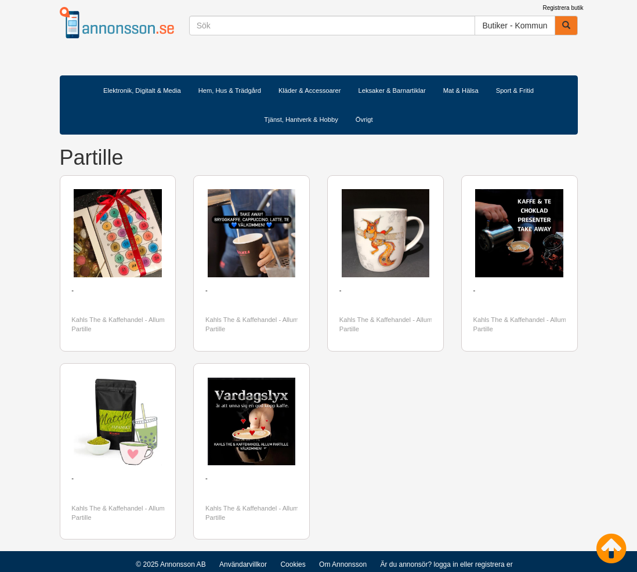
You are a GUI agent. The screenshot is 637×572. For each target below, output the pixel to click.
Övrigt (364, 119)
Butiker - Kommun (514, 25)
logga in (446, 564)
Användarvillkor (243, 564)
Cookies (292, 564)
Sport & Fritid (515, 90)
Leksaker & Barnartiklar (391, 90)
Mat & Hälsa (461, 90)
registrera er (494, 564)
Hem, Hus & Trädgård (229, 90)
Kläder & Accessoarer (309, 90)
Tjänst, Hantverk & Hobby (301, 119)
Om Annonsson (343, 564)
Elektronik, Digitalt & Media (142, 90)
